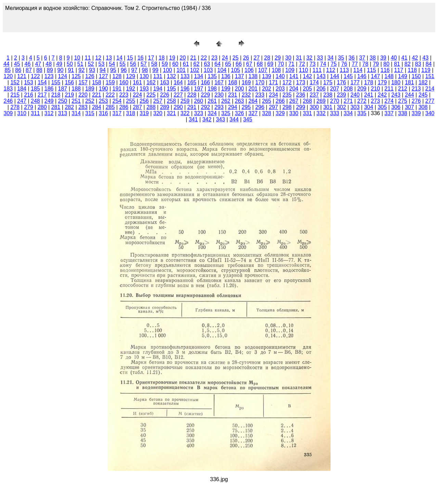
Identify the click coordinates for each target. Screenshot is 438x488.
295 (246, 107)
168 (232, 82)
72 (302, 64)
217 (42, 95)
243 (395, 95)
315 (89, 113)
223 (123, 95)
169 (246, 82)
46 (28, 64)
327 (253, 113)
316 (103, 113)
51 (80, 64)
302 (341, 107)
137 (239, 76)
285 (110, 107)
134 (198, 76)
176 (341, 82)
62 (196, 64)
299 (300, 107)
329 (280, 113)
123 (49, 76)
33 (320, 58)
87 (29, 70)
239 (341, 95)
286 (123, 107)
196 (185, 89)
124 (62, 76)
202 (266, 89)
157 (83, 82)
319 (144, 113)
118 (412, 70)
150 (416, 76)
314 (76, 113)
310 (21, 113)
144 (334, 76)
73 (312, 64)
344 (234, 119)
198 (212, 89)
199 (226, 89)
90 (60, 70)
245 (423, 95)
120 (8, 76)
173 (300, 82)
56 (133, 64)
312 (49, 113)
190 (103, 89)
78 (365, 64)
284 (96, 107)
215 (15, 95)
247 (21, 101)
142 (307, 76)
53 (102, 64)
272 (361, 101)
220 (83, 95)
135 (212, 76)
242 (382, 95)
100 (167, 70)
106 (249, 70)
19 (172, 58)
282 (69, 107)
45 (17, 64)
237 (314, 95)
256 (144, 101)
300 (314, 107)
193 (144, 89)
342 (206, 119)
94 (103, 70)
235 (287, 95)
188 (76, 89)
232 (246, 95)
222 (110, 95)
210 (375, 89)
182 (423, 82)
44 (6, 64)
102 (194, 70)
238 (328, 95)
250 (62, 101)
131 (158, 76)
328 (266, 113)
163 (164, 82)
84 (429, 64)
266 (280, 101)
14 (119, 58)
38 (373, 58)
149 (402, 76)
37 (362, 58)
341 (193, 119)
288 (151, 107)
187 (62, 89)
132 (171, 76)
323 (198, 113)
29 (278, 58)
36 (352, 58)
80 (386, 64)
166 (205, 82)
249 (49, 101)
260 (198, 101)
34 (330, 58)
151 (430, 76)
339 (416, 113)
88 (39, 70)
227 (178, 95)
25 (235, 58)
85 (7, 70)
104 (222, 70)
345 (247, 119)
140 (280, 76)
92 (81, 70)
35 (341, 58)
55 (122, 64)
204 (293, 89)
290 (178, 107)
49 (59, 64)
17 (151, 58)
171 (273, 82)
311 (35, 113)
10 (77, 58)
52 (91, 64)
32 (309, 58)
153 (28, 82)
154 (42, 82)
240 (355, 95)
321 (171, 113)
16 (141, 58)
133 (185, 76)
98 (145, 70)
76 (344, 64)
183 (8, 89)
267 (293, 101)
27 (257, 58)
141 (293, 76)
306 (395, 107)
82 (407, 64)
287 (137, 107)
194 (158, 89)
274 (389, 101)
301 (328, 107)
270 (334, 101)
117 (398, 70)
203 (280, 89)
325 (226, 113)
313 (62, 113)
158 (96, 82)
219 (69, 95)
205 (307, 89)
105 (235, 70)
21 (193, 58)
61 (186, 64)
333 (334, 113)
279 (28, 107)
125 (76, 76)
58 (154, 64)
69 (270, 64)
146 (361, 76)
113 (344, 70)
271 (348, 101)
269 (321, 101)
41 (404, 58)
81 (397, 64)
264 (253, 101)
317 (117, 113)
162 (151, 82)
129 (130, 76)
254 (117, 101)
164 (178, 82)
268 (307, 101)
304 (368, 107)
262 (226, 101)
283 (83, 107)
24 (225, 58)
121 (21, 76)
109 (290, 70)
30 (288, 58)
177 (355, 82)
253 (103, 101)
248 (35, 101)
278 (15, 107)
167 (219, 82)
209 (361, 89)
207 (334, 89)
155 (56, 82)
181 (409, 82)
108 (276, 70)
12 (98, 58)
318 (130, 113)
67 (249, 64)
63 (207, 64)
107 (262, 70)
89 (50, 70)
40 (394, 58)
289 (164, 107)
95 (113, 70)
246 (8, 101)
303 (355, 107)
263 (239, 101)
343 (220, 119)
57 (144, 64)
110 (303, 70)
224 (137, 95)
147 (375, 76)
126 (89, 76)
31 (299, 58)
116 (385, 70)
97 (134, 70)
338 (402, 113)
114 (358, 70)
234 (273, 95)
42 (415, 58)
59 (165, 64)
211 (389, 89)
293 (219, 107)
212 (402, 89)
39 (383, 58)
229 (205, 95)
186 (49, 89)
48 (49, 64)
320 (158, 113)
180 (395, 82)
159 (110, 82)
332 (321, 113)
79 (376, 64)
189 (89, 89)
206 (321, 89)
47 (38, 64)
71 (291, 64)
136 (226, 76)
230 (219, 95)
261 (212, 101)
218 (56, 95)
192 (130, 89)
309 (8, 113)
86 (18, 70)
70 (281, 64)
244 (409, 95)
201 (253, 89)
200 (239, 89)
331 (307, 113)
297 (273, 107)
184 (21, 89)
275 (402, 101)
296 (260, 107)
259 (185, 101)
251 (76, 101)
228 (191, 95)
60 (175, 64)
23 (214, 58)
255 (130, 101)
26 (246, 58)
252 (89, 101)
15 (130, 58)
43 (426, 58)
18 (161, 58)
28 (267, 58)
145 (348, 76)
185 (35, 89)
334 (348, 113)
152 (15, 82)
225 (151, 95)
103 (208, 70)
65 (228, 64)
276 (416, 101)
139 (266, 76)
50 (70, 64)
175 (328, 82)
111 (317, 70)
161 (137, 82)
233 (260, 95)
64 (218, 64)
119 (425, 70)
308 (423, 107)
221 (96, 95)
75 (334, 64)
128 (117, 76)
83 (418, 64)
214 (430, 89)
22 (204, 58)
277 (430, 101)
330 (293, 113)
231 (232, 95)
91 (71, 70)
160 (123, 82)
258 (171, 101)
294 (232, 107)
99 (155, 70)
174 (314, 82)
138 (253, 76)
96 (124, 70)
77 (355, 64)
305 (382, 107)
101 (181, 70)
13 (109, 58)
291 (191, 107)
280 (42, 107)
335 (361, 113)
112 (330, 70)
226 (164, 95)
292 (205, 107)
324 (212, 113)
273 (375, 101)
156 (69, 82)
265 (266, 101)
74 (323, 64)
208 (348, 89)
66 (238, 64)
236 (300, 95)
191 (117, 89)
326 (239, 113)
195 (171, 89)
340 (430, 113)
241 (368, 95)
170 (260, 82)
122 (35, 76)
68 (260, 64)
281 (56, 107)
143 (321, 76)
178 (368, 82)
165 (191, 82)
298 (287, 107)
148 (389, 76)
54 (112, 64)
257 (158, 101)
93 (92, 70)
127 (103, 76)
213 (416, 89)
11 (88, 58)
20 (183, 58)
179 (382, 82)
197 (198, 89)
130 (144, 76)
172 (287, 82)
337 (389, 113)
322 (185, 113)
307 (409, 107)
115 (371, 70)
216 (28, 95)
